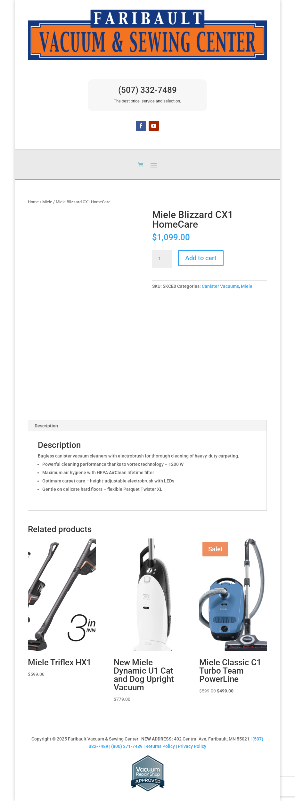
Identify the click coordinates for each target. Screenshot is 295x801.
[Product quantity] (161, 259)
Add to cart (201, 258)
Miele (47, 201)
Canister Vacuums (220, 286)
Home (33, 201)
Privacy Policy (192, 746)
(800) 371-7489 (127, 746)
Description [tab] (46, 425)
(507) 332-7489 (147, 90)
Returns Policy (160, 746)
